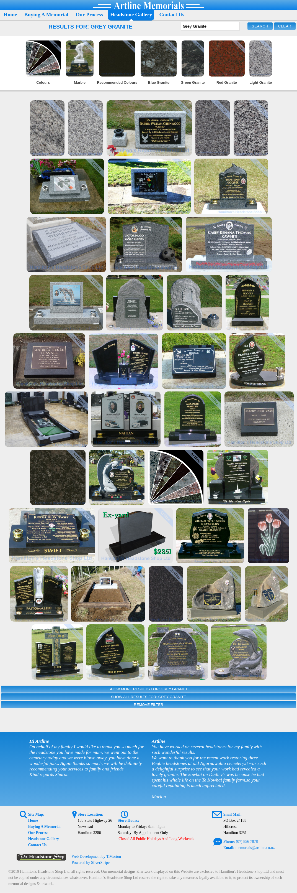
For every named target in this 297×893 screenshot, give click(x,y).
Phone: (229, 841)
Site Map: (36, 814)
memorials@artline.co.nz (255, 848)
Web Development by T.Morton (96, 856)
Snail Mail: (232, 814)
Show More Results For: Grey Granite (148, 689)
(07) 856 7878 (247, 841)
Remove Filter (148, 705)
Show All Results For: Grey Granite (148, 697)
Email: (228, 848)
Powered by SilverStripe (91, 863)
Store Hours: (128, 820)
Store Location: (90, 814)
